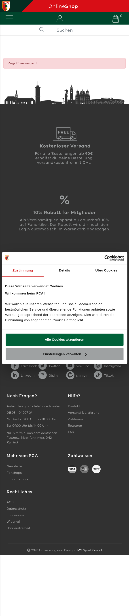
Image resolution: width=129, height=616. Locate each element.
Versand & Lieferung (83, 413)
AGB (10, 502)
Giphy (48, 376)
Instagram (107, 366)
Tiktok (104, 376)
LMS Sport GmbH (89, 550)
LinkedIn (22, 376)
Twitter (49, 366)
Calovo (76, 376)
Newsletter (15, 466)
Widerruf (13, 522)
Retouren (75, 426)
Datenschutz (16, 509)
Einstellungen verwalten (65, 354)
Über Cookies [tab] (106, 270)
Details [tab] (64, 270)
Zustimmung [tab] (23, 270)
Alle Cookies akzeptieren (64, 339)
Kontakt (74, 406)
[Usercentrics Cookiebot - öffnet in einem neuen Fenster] (104, 258)
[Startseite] (87, 6)
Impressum (15, 515)
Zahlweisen (76, 419)
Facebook (24, 366)
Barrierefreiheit (18, 528)
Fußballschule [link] (17, 479)
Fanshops (14, 473)
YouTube (78, 366)
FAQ (71, 432)
